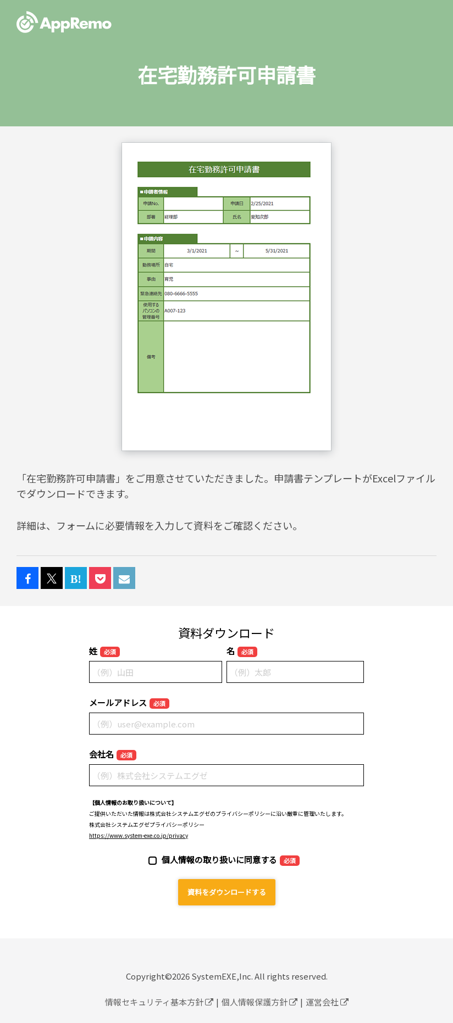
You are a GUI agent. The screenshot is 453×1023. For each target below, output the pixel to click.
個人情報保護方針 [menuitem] (259, 1002)
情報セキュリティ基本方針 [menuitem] (159, 1002)
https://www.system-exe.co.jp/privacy (138, 835)
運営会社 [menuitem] (327, 1002)
